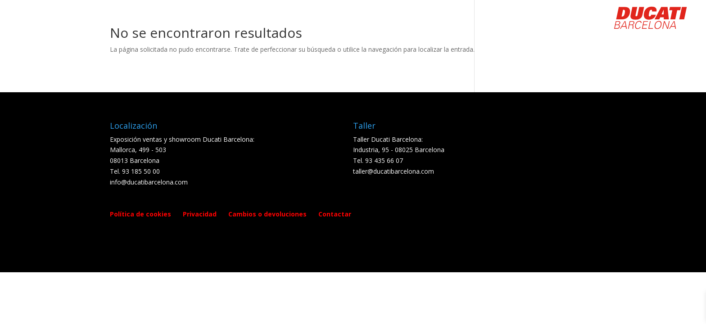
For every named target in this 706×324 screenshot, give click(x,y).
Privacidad (200, 214)
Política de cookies (140, 214)
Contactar (334, 214)
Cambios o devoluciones (267, 214)
